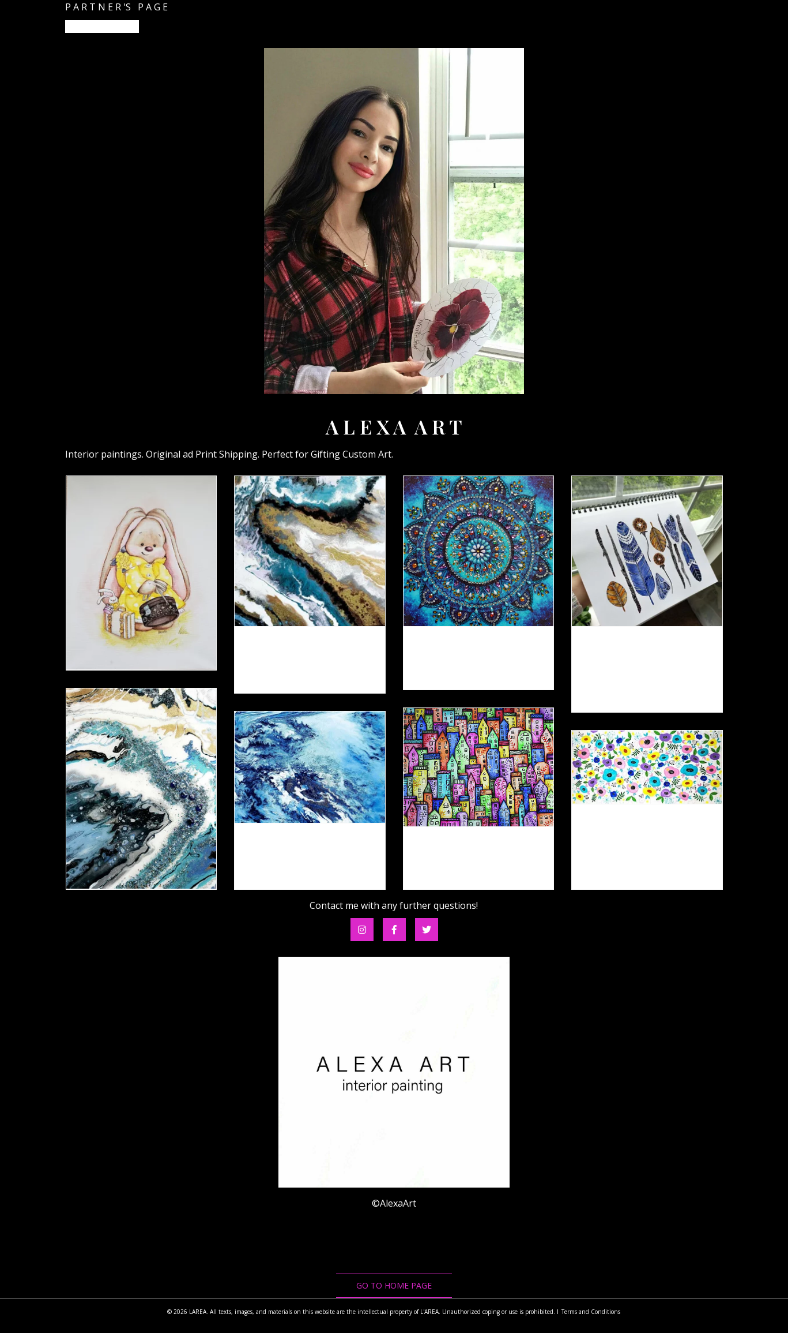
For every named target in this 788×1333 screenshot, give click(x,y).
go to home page (394, 1285)
